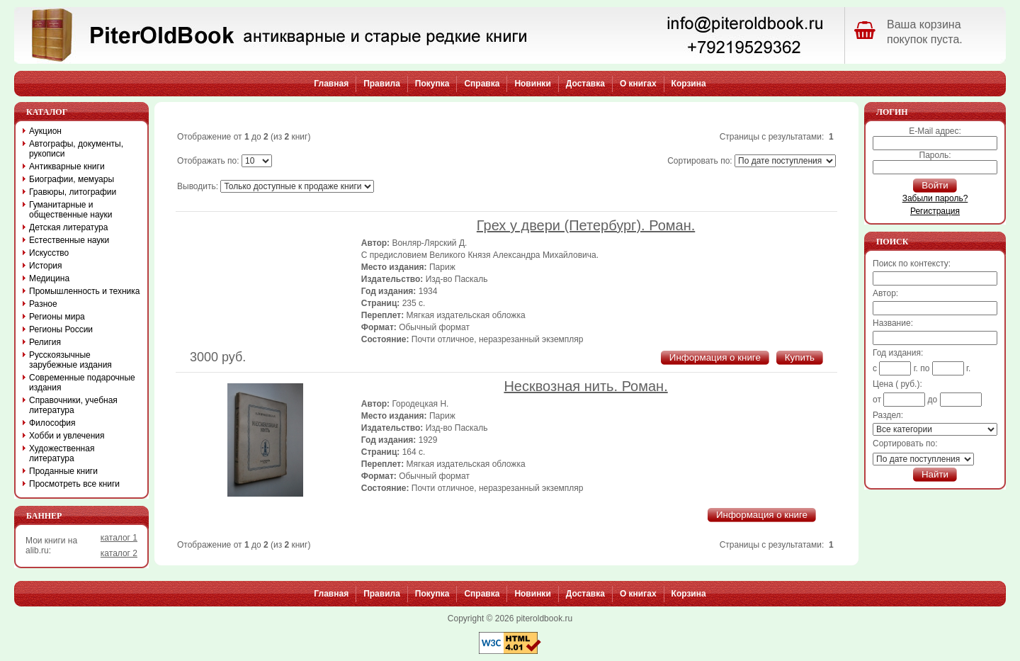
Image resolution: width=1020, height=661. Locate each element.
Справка (481, 84)
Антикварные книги (67, 166)
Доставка (585, 84)
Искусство (49, 253)
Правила (381, 84)
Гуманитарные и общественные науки (70, 210)
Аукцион (45, 131)
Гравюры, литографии (72, 192)
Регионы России (61, 329)
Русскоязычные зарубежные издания (70, 360)
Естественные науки (69, 240)
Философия (52, 423)
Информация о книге (715, 357)
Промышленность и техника (84, 291)
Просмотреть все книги (74, 484)
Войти (935, 185)
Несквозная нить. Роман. (585, 386)
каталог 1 (119, 538)
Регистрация (935, 211)
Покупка (432, 84)
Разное (43, 304)
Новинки (532, 84)
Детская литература (68, 227)
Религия (45, 342)
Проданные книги (63, 471)
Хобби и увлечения (67, 436)
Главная (331, 84)
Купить (800, 357)
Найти (935, 474)
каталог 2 (119, 553)
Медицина (49, 278)
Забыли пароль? (935, 198)
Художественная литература (61, 453)
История (45, 266)
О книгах (638, 84)
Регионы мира (57, 317)
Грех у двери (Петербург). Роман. (586, 225)
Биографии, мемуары (71, 179)
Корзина (689, 84)
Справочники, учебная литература (73, 405)
